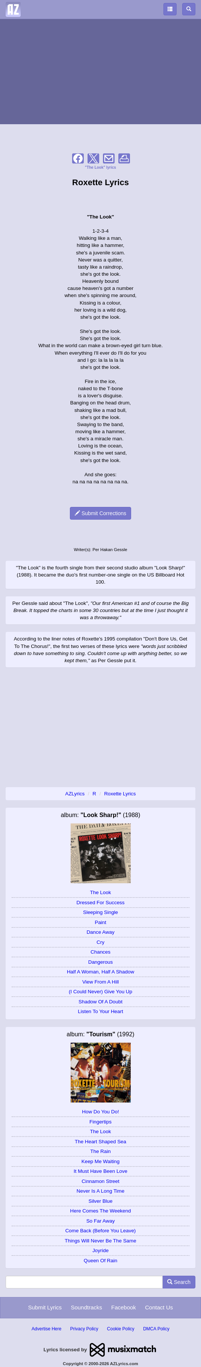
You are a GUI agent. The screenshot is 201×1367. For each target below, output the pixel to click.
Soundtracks (86, 1307)
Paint (100, 922)
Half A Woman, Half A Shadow (100, 972)
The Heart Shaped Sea (100, 1141)
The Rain (100, 1151)
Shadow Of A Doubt (100, 1001)
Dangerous (100, 962)
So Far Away (100, 1221)
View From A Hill (100, 982)
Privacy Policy (84, 1328)
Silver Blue (100, 1201)
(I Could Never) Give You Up (100, 991)
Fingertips (100, 1122)
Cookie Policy (121, 1328)
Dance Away (100, 932)
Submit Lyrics (45, 1307)
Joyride (100, 1250)
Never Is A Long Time (100, 1191)
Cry (100, 942)
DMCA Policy (156, 1328)
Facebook (123, 1307)
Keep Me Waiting (100, 1161)
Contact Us (159, 1307)
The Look (100, 892)
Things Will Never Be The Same (100, 1241)
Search (178, 1282)
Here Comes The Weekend (100, 1211)
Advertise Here (46, 1328)
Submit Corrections (100, 513)
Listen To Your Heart (100, 1011)
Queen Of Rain (100, 1260)
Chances (100, 952)
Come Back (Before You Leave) (100, 1230)
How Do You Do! (100, 1111)
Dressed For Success (101, 902)
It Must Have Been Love (100, 1171)
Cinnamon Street (100, 1181)
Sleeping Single (100, 912)
